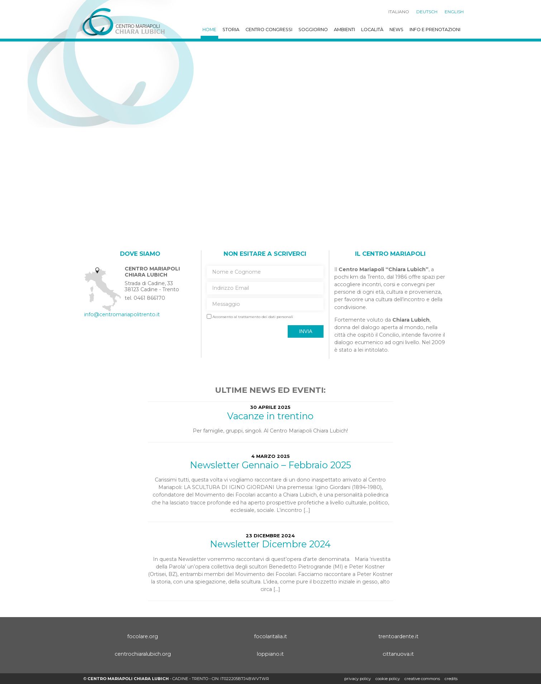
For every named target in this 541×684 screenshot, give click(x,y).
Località (372, 29)
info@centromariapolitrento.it (122, 314)
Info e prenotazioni (435, 29)
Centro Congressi (268, 29)
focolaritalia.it (270, 636)
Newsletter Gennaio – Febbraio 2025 (270, 464)
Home (209, 29)
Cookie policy (387, 678)
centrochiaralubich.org (143, 654)
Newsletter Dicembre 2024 (270, 543)
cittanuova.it (398, 654)
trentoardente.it (398, 636)
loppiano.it (270, 654)
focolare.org (142, 636)
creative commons (422, 678)
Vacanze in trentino (270, 415)
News (396, 29)
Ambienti (344, 29)
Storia (230, 29)
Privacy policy (357, 678)
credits (451, 678)
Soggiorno (313, 29)
